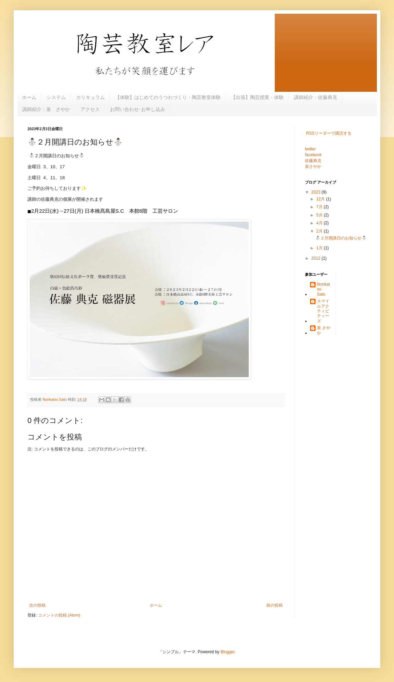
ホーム (29, 97)
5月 (320, 215)
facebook (313, 154)
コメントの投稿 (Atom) (59, 615)
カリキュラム (90, 97)
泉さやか (313, 166)
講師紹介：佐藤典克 (315, 97)
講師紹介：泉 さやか (46, 109)
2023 (316, 192)
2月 (320, 231)
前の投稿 (274, 605)
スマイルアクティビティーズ (323, 311)
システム (56, 97)
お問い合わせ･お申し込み (137, 109)
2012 (316, 258)
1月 (320, 248)
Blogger (228, 651)
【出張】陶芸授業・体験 (257, 97)
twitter (310, 149)
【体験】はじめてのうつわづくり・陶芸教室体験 (168, 97)
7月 (320, 206)
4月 (320, 223)
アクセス (90, 109)
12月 (321, 199)
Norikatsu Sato (323, 289)
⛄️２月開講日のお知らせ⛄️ (341, 238)
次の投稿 (37, 605)
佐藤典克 (313, 160)
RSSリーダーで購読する (329, 133)
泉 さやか (323, 330)
